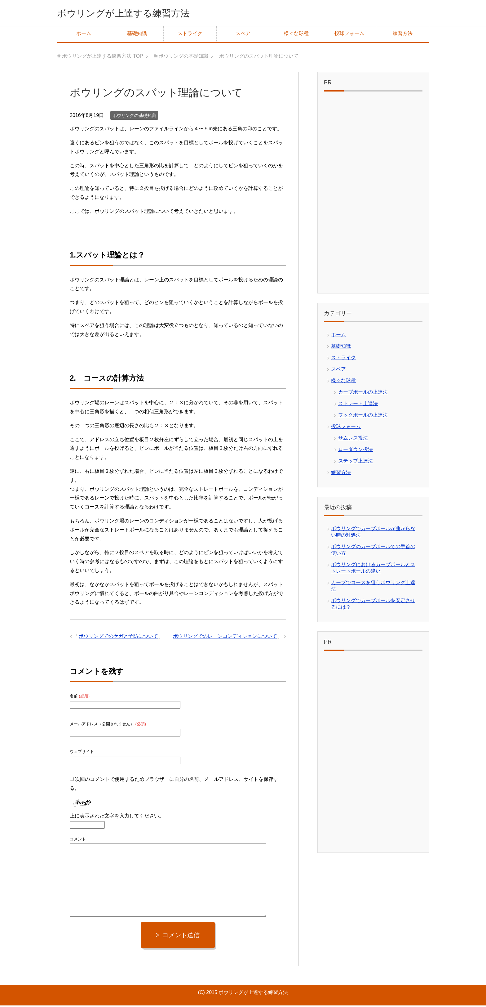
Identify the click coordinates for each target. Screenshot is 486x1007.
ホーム (83, 35)
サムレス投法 (353, 439)
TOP (102, 57)
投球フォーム (349, 35)
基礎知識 (137, 35)
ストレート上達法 (358, 405)
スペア (243, 35)
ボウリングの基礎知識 (134, 116)
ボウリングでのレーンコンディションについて (225, 637)
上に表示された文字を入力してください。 (117, 817)
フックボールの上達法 (363, 416)
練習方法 (403, 35)
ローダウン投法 (355, 451)
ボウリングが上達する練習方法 (136, 13)
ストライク (190, 35)
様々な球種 (296, 35)
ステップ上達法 (355, 462)
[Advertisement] (373, 195)
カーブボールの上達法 (363, 393)
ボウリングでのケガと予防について (118, 637)
